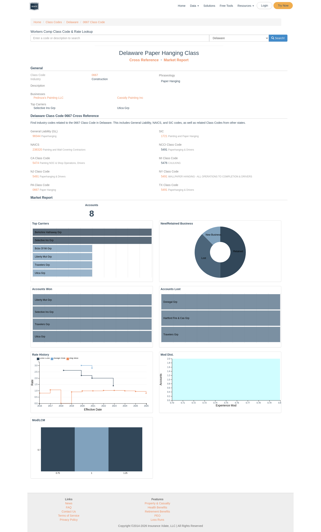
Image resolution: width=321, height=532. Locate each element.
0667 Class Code (94, 22)
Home (181, 5)
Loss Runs (157, 519)
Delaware (72, 22)
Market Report (176, 60)
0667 (95, 75)
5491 (36, 176)
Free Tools (226, 5)
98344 (37, 136)
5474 (36, 162)
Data (194, 5)
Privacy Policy (69, 519)
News (68, 503)
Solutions (209, 5)
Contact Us (69, 511)
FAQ (69, 507)
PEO (157, 515)
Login (264, 5)
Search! (278, 38)
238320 (37, 149)
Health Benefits (157, 507)
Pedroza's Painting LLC (48, 97)
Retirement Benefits (157, 511)
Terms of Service (68, 515)
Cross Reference (144, 60)
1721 (164, 136)
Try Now (283, 5)
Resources (245, 5)
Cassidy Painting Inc (130, 97)
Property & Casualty (157, 503)
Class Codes (54, 22)
